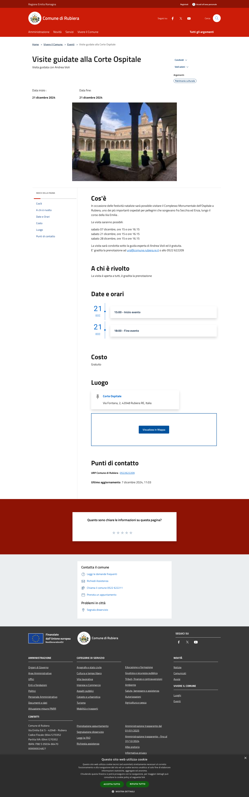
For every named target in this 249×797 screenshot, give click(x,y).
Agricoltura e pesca (135, 702)
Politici (32, 691)
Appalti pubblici (85, 691)
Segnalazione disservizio (90, 732)
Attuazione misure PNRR (42, 709)
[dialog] (124, 776)
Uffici (31, 679)
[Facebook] (171, 18)
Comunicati (180, 673)
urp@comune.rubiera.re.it (143, 250)
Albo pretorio (132, 747)
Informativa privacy (136, 753)
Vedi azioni (182, 67)
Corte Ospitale (112, 396)
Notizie (177, 667)
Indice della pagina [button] (45, 193)
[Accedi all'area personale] (204, 4)
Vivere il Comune (53, 44)
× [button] (245, 758)
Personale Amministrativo (42, 697)
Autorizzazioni (133, 697)
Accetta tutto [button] (112, 784)
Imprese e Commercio (89, 685)
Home (35, 44)
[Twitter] (179, 18)
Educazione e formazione (139, 667)
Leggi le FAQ (83, 738)
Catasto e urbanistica (88, 697)
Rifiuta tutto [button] (137, 784)
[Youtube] (187, 18)
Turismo (81, 703)
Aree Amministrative (40, 673)
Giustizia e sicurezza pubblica (141, 673)
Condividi (181, 60)
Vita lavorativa (85, 679)
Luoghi (177, 695)
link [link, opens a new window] (143, 777)
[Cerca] (217, 18)
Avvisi (177, 679)
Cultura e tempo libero (89, 673)
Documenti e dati (37, 703)
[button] (124, 791)
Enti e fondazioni (37, 685)
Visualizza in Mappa (154, 430)
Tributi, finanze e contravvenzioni (143, 679)
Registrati (184, 4)
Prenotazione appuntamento (92, 726)
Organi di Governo (38, 667)
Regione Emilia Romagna (42, 4)
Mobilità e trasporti (87, 709)
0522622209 (127, 473)
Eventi (70, 44)
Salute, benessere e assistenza (142, 691)
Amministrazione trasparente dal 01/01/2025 (143, 728)
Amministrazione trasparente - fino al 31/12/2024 (146, 738)
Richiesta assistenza (88, 744)
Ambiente (130, 685)
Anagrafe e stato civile (89, 667)
